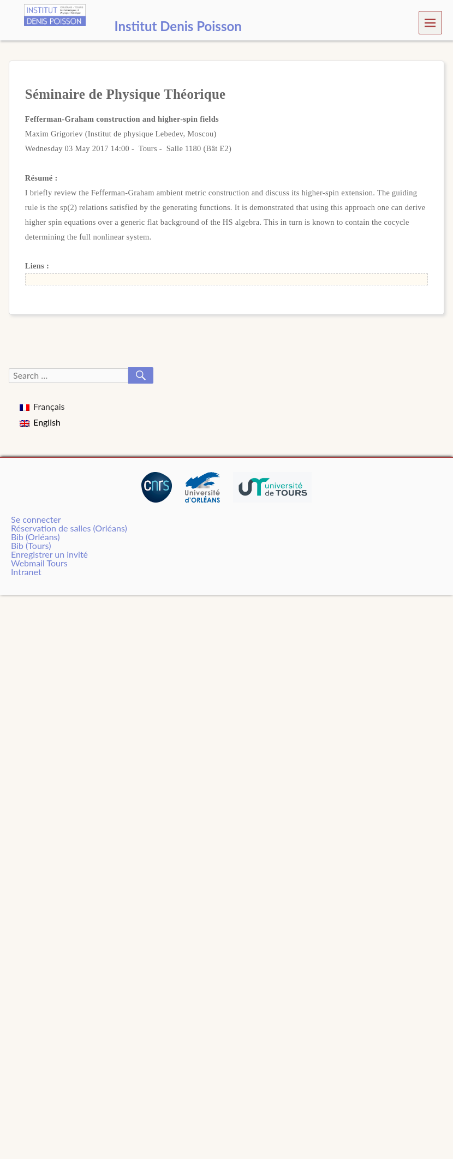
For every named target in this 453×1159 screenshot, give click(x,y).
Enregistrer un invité (49, 554)
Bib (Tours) (31, 545)
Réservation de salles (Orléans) (69, 528)
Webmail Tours (39, 563)
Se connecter (36, 519)
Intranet (26, 571)
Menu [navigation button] (430, 22)
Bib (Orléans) (35, 536)
